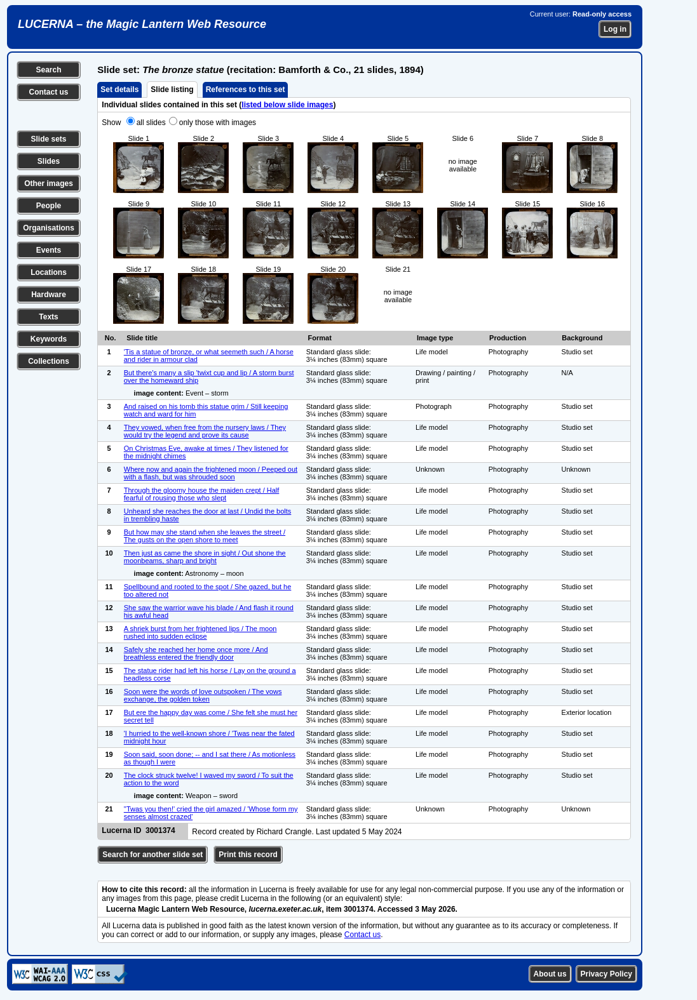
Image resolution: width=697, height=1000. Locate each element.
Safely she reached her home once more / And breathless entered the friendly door (196, 653)
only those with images (217, 122)
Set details (119, 89)
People (48, 205)
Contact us (48, 92)
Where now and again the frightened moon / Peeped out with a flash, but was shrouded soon (210, 473)
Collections (48, 361)
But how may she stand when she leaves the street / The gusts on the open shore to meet (204, 535)
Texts (48, 316)
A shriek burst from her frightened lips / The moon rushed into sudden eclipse (200, 632)
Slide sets (48, 139)
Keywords (48, 339)
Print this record (248, 854)
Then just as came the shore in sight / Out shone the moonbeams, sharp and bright (205, 556)
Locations (48, 272)
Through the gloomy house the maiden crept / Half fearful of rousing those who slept (202, 494)
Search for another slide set (152, 854)
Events (48, 250)
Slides (48, 161)
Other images (48, 183)
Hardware (48, 294)
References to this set (245, 89)
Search (48, 69)
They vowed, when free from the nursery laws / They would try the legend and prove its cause (205, 431)
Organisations (48, 227)
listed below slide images (287, 104)
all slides (151, 122)
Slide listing (172, 89)
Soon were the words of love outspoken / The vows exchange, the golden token (203, 695)
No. (110, 338)
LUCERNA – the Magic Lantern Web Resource (142, 24)
